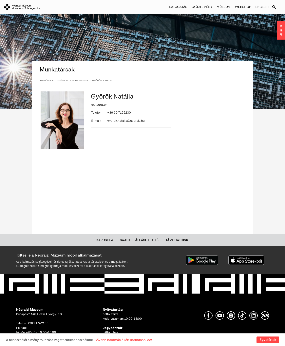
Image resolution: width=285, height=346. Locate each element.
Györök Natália (102, 80)
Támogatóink (177, 240)
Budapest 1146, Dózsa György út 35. (40, 314)
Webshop (243, 7)
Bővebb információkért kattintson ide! (123, 340)
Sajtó (125, 240)
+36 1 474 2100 (38, 323)
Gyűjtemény (202, 7)
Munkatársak (80, 80)
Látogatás (178, 7)
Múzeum (224, 7)
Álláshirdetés (148, 240)
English (262, 7)
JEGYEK (281, 30)
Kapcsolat (105, 240)
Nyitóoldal (47, 80)
